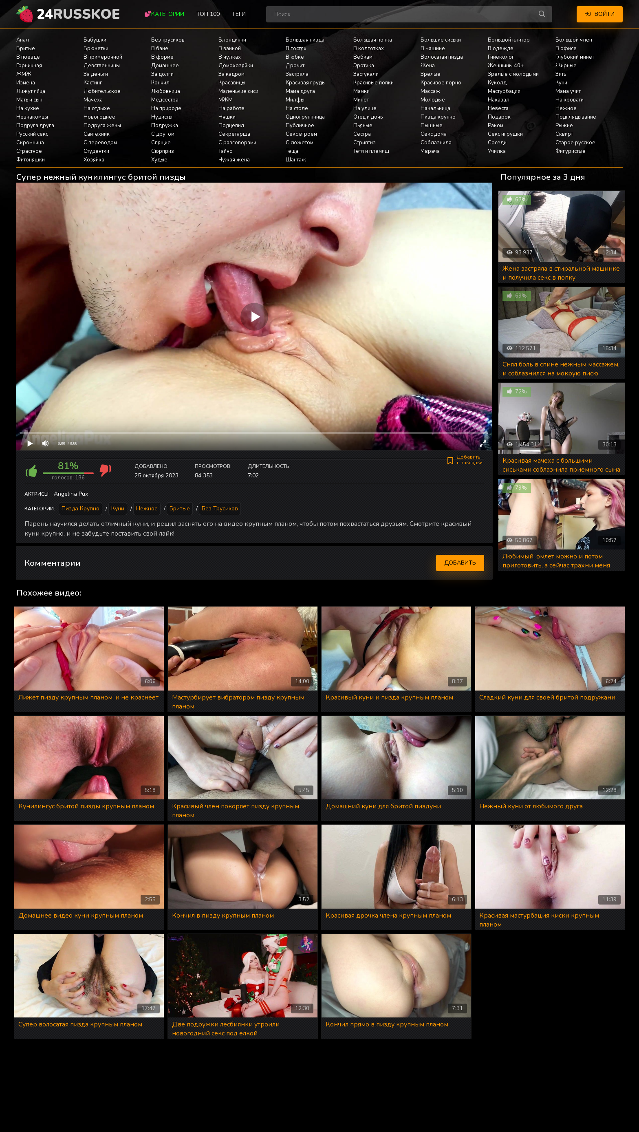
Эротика (363, 65)
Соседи (497, 142)
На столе (297, 108)
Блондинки (232, 40)
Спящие (161, 142)
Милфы (295, 100)
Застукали (366, 74)
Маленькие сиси (238, 91)
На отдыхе (97, 108)
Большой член (573, 40)
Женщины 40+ (506, 65)
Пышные (432, 125)
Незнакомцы (32, 117)
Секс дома (434, 134)
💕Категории (164, 14)
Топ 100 (208, 14)
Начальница (435, 108)
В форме (162, 57)
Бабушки (95, 40)
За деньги (96, 74)
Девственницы (102, 65)
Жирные (566, 65)
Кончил (160, 82)
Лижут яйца (30, 91)
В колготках (368, 48)
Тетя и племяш (371, 151)
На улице (365, 108)
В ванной (229, 48)
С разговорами (237, 142)
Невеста (498, 108)
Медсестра (164, 100)
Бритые (25, 48)
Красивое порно (441, 82)
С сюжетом (299, 142)
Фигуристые (570, 151)
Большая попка (372, 40)
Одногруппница (305, 117)
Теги (239, 14)
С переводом (100, 142)
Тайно (225, 151)
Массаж (430, 91)
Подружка (164, 125)
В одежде (500, 48)
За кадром (231, 74)
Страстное (29, 151)
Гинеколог (501, 57)
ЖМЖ (23, 74)
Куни (561, 82)
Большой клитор (509, 40)
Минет (361, 100)
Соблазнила (436, 142)
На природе (166, 108)
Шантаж (296, 159)
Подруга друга (35, 125)
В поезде (28, 57)
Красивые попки (373, 82)
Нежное (566, 108)
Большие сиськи (441, 40)
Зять (560, 74)
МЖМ (225, 100)
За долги (162, 74)
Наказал (498, 100)
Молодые (433, 100)
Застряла (297, 74)
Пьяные (362, 125)
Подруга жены (102, 125)
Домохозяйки (235, 65)
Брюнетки (96, 48)
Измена (25, 82)
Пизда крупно (438, 117)
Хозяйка (94, 159)
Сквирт (564, 134)
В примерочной (103, 57)
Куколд (497, 82)
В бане (159, 48)
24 (78, 14)
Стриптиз (364, 142)
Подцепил (231, 125)
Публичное (300, 125)
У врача (430, 151)
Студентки (96, 151)
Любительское (102, 91)
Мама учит (568, 91)
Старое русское (575, 142)
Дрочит (295, 65)
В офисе (566, 48)
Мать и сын (29, 100)
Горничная (29, 65)
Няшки (227, 117)
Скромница (30, 142)
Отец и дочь (368, 117)
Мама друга (300, 91)
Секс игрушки (505, 134)
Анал (22, 40)
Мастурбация (504, 91)
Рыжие (564, 125)
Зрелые (431, 74)
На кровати (569, 100)
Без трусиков (168, 40)
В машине (433, 48)
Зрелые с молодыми (513, 74)
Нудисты (161, 117)
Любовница (165, 91)
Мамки (361, 91)
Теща (292, 151)
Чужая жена (234, 159)
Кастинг (93, 82)
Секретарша (234, 134)
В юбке (295, 57)
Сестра (362, 134)
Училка (497, 151)
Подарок (499, 117)
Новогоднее (99, 117)
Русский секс (32, 134)
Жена (428, 65)
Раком (495, 125)
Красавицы (231, 82)
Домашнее (165, 65)
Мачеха (93, 100)
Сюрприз (162, 151)
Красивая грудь (305, 82)
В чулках (229, 57)
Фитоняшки (30, 159)
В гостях (296, 48)
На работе (231, 108)
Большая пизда (305, 40)
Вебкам (362, 57)
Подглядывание (575, 117)
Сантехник (97, 134)
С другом (162, 134)
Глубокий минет (574, 57)
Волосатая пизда (442, 57)
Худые (159, 159)
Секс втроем (301, 134)
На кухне (27, 108)
